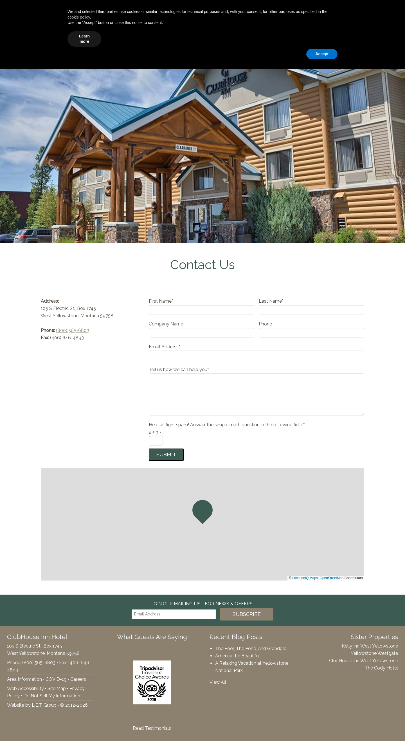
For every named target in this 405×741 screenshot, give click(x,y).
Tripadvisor (9, 8)
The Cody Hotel (381, 668)
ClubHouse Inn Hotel (35, 38)
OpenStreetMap (332, 578)
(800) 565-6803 (72, 330)
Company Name (166, 324)
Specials (334, 38)
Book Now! (376, 9)
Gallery (307, 38)
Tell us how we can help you (179, 369)
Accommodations (154, 38)
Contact (389, 38)
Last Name (271, 301)
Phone (265, 324)
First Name (161, 301)
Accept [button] (321, 725)
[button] (202, 512)
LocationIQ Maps (305, 578)
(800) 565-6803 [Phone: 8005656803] (53, 8)
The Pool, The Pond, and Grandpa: (250, 648)
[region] (202, 524)
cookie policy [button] (79, 689)
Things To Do (276, 38)
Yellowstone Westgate (374, 653)
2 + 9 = (155, 432)
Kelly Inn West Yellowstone (370, 646)
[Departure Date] (330, 9)
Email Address (164, 346)
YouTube (21, 8)
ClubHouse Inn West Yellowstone (363, 660)
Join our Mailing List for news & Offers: (202, 603)
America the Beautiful (237, 656)
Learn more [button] (84, 711)
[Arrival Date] (290, 9)
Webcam (362, 38)
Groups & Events (233, 38)
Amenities (194, 38)
